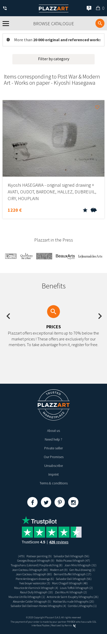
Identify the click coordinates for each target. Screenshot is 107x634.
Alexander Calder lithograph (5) (32, 601)
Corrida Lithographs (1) (82, 606)
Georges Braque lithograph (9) (35, 560)
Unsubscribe (53, 465)
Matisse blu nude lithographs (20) (73, 601)
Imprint (53, 474)
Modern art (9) (59, 570)
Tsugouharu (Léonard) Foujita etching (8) (37, 565)
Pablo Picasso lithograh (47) (73, 560)
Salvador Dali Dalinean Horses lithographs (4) (38, 606)
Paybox (45, 625)
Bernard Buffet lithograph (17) (72, 574)
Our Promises (54, 457)
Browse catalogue (53, 24)
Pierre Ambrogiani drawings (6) (35, 579)
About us (53, 430)
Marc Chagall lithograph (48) (70, 583)
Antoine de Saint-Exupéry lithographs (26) (73, 597)
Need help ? (53, 439)
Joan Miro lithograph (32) (80, 565)
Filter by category (53, 58)
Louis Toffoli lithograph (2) (76, 588)
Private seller (53, 448)
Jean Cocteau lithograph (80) (30, 570)
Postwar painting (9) (39, 556)
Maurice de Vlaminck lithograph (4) (36, 588)
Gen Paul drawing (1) (82, 570)
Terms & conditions (54, 483)
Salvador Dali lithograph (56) (71, 556)
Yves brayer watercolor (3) (34, 583)
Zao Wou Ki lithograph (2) (71, 592)
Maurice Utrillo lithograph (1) (26, 597)
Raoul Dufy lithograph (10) (36, 592)
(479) (21, 556)
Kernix (70, 625)
